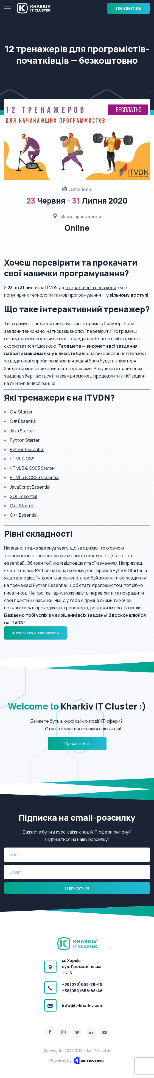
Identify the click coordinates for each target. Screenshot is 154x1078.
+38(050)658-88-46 (82, 990)
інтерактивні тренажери (90, 288)
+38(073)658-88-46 (82, 984)
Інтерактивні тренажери (35, 632)
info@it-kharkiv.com (82, 1005)
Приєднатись (128, 8)
